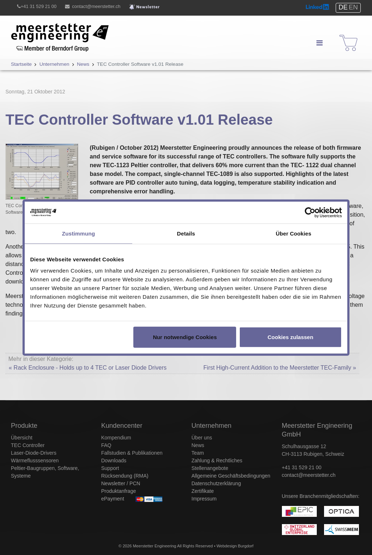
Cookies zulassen (290, 337)
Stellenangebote (209, 468)
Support (110, 468)
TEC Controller (28, 445)
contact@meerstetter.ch (96, 6)
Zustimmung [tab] (78, 233)
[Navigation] (319, 43)
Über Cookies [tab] (293, 233)
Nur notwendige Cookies (185, 337)
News (197, 445)
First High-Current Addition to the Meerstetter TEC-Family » (279, 368)
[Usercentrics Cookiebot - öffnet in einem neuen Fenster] (310, 212)
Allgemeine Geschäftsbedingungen (230, 476)
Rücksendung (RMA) (125, 476)
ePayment (112, 499)
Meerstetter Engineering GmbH (51, 27)
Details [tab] (186, 233)
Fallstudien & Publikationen (132, 453)
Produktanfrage (118, 491)
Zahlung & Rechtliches (216, 460)
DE (343, 7)
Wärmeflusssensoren (35, 460)
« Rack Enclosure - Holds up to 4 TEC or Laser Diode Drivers (88, 368)
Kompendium (116, 438)
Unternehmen (211, 425)
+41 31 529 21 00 (38, 6)
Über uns (201, 438)
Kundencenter (121, 425)
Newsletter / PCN (120, 483)
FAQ (106, 445)
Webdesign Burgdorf (235, 546)
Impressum (204, 499)
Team (197, 453)
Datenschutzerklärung (216, 483)
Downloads (113, 460)
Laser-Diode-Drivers (33, 453)
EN (353, 7)
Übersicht (21, 438)
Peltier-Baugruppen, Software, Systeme (45, 472)
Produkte (24, 425)
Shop (344, 36)
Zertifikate (202, 491)
